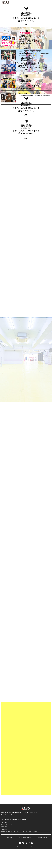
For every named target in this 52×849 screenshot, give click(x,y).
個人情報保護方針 (42, 837)
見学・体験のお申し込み (26, 837)
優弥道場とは (5, 819)
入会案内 (4, 831)
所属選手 (4, 826)
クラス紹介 (5, 822)
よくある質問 (34, 831)
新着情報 (9, 837)
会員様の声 (5, 829)
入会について (25, 831)
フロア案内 (23, 819)
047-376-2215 (8, 814)
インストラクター (7, 824)
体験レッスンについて (14, 831)
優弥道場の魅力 (14, 819)
